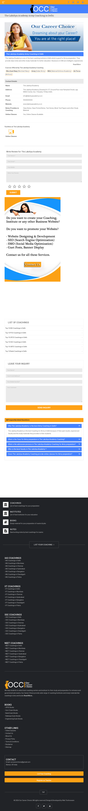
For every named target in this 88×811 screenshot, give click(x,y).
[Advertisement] (44, 300)
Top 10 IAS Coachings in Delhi (15, 328)
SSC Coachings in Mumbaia (14, 620)
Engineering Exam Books (14, 719)
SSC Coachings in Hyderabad (15, 625)
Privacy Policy (10, 739)
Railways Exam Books (12, 716)
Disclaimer (9, 744)
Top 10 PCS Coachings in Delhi (15, 333)
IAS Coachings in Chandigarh (15, 574)
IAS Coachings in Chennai (14, 566)
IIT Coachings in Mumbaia (14, 591)
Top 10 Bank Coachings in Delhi (16, 351)
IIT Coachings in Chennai (13, 594)
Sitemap (8, 747)
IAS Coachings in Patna (13, 577)
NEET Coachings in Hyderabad (15, 654)
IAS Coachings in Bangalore (14, 571)
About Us (8, 736)
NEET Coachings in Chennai (14, 651)
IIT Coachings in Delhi (12, 589)
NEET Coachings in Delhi (13, 645)
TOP (43, 792)
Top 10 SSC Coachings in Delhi (15, 342)
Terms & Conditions (12, 742)
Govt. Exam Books (11, 710)
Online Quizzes (10, 730)
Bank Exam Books (11, 713)
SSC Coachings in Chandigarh (15, 631)
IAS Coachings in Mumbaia (14, 563)
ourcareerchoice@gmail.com (20, 762)
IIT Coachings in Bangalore (14, 600)
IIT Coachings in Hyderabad (14, 597)
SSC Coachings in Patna (13, 634)
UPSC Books (9, 707)
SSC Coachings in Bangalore (15, 628)
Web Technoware (68, 800)
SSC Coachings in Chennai (14, 623)
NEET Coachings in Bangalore (15, 656)
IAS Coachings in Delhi (13, 560)
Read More (77, 64)
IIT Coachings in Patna (13, 605)
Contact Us (9, 733)
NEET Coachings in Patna (14, 662)
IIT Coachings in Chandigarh (15, 603)
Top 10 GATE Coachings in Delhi (16, 346)
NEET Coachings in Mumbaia (15, 648)
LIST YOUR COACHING (44, 545)
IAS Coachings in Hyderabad (15, 569)
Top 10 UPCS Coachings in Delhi (16, 337)
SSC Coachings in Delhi (13, 617)
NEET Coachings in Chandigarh (16, 659)
